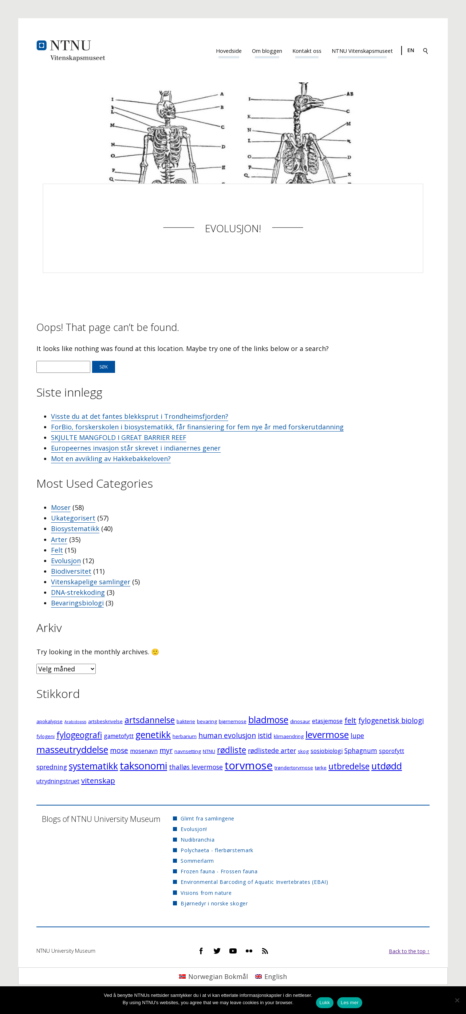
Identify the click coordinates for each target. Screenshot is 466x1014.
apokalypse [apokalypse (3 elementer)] (49, 721)
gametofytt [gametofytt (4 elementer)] (119, 736)
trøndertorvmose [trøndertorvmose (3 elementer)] (294, 767)
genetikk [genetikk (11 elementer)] (153, 735)
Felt (57, 550)
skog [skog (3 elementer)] (303, 751)
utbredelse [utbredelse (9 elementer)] (349, 766)
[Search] (426, 50)
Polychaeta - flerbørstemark (217, 850)
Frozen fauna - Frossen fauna (219, 871)
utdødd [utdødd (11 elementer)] (386, 766)
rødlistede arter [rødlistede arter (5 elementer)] (272, 750)
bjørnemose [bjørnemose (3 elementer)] (232, 721)
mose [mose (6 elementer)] (119, 750)
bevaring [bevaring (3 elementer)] (207, 721)
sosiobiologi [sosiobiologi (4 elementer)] (327, 751)
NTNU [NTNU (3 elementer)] (209, 751)
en (410, 50)
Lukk (325, 1002)
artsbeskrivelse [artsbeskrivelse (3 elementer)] (105, 721)
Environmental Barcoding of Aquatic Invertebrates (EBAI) (254, 881)
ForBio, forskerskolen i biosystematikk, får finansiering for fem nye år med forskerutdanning (197, 426)
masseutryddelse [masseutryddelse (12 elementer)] (72, 749)
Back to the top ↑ (409, 951)
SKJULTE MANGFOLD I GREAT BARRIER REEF (118, 437)
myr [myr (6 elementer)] (166, 750)
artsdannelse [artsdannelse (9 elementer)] (150, 720)
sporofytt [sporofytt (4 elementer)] (391, 751)
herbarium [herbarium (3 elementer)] (185, 736)
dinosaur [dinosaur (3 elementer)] (300, 721)
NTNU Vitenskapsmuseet (362, 50)
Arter (59, 539)
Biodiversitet (71, 571)
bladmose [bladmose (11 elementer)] (268, 720)
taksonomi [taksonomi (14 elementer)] (143, 765)
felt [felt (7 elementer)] (350, 720)
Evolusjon (66, 560)
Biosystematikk (75, 528)
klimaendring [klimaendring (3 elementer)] (289, 736)
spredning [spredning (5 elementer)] (51, 767)
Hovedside (229, 50)
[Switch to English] (271, 976)
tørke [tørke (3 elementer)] (321, 767)
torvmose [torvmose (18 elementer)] (249, 765)
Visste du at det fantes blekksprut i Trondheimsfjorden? (139, 416)
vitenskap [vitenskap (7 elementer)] (98, 780)
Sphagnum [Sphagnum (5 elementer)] (360, 750)
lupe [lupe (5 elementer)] (357, 735)
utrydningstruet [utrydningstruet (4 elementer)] (57, 781)
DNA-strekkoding (78, 592)
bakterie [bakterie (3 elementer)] (186, 721)
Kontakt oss (306, 50)
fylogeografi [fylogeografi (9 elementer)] (79, 735)
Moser (61, 507)
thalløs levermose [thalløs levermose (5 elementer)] (196, 767)
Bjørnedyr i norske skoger (214, 903)
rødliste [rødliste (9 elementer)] (231, 750)
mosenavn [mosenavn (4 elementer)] (144, 751)
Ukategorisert (73, 518)
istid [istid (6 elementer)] (265, 735)
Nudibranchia (197, 839)
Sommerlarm (197, 860)
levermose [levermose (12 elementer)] (327, 734)
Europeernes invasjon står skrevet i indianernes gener (136, 448)
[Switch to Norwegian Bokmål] (213, 976)
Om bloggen (267, 50)
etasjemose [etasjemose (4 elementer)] (327, 721)
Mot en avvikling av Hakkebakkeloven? (111, 458)
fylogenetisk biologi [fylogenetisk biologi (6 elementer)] (391, 720)
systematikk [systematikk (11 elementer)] (93, 766)
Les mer (350, 1002)
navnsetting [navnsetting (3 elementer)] (187, 751)
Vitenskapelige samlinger (90, 581)
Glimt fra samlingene (207, 818)
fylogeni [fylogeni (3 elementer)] (45, 736)
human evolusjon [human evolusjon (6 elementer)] (227, 735)
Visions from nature (206, 892)
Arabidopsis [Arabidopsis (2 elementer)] (75, 721)
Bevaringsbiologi (77, 602)
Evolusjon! (233, 228)
